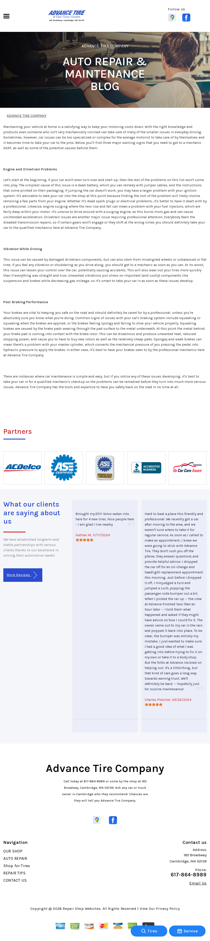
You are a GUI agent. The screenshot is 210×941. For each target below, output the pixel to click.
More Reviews (22, 575)
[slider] (84, 540)
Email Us (198, 883)
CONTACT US (15, 880)
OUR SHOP (13, 851)
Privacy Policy (168, 908)
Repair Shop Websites (82, 908)
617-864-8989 (94, 781)
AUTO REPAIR (15, 858)
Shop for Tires (16, 865)
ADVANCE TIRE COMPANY (105, 46)
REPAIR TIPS (14, 873)
